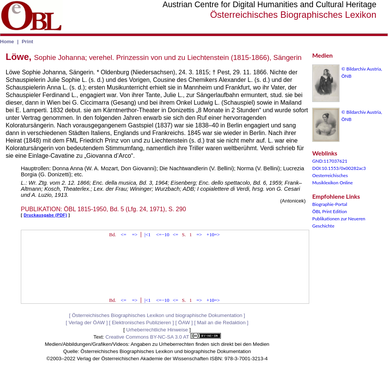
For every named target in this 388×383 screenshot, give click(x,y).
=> (135, 234)
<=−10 (162, 234)
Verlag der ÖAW (87, 322)
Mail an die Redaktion (221, 322)
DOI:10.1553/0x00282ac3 (339, 168)
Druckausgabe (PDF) (45, 215)
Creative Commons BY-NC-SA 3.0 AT (163, 337)
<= (124, 234)
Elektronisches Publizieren (141, 322)
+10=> (213, 234)
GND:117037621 (329, 161)
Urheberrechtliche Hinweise (157, 330)
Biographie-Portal (329, 204)
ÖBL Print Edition (329, 211)
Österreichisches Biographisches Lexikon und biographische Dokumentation (157, 315)
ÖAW (184, 322)
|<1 (147, 234)
